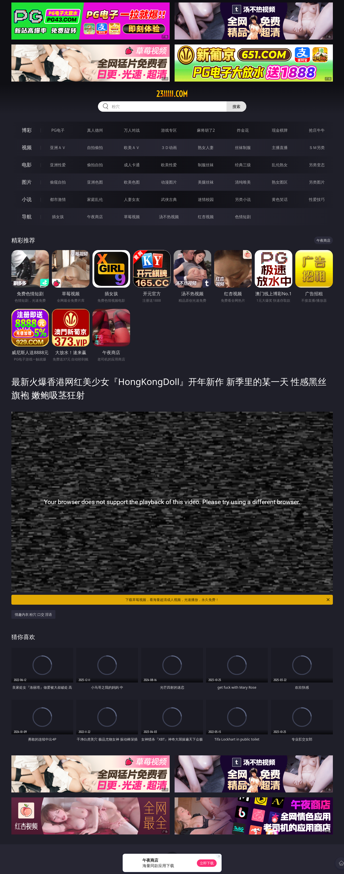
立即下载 (207, 863)
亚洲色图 (95, 182)
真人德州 (95, 130)
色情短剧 (243, 216)
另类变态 (317, 165)
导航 (27, 216)
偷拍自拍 (95, 165)
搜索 (236, 106)
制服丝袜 (206, 165)
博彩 (27, 130)
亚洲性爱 (58, 165)
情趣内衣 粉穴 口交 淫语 (33, 614)
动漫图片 (169, 182)
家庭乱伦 (95, 199)
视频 (27, 147)
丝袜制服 (243, 147)
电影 (27, 164)
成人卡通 (132, 165)
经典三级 (243, 165)
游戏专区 (169, 130)
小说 (27, 199)
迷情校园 (206, 199)
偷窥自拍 (58, 182)
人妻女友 (132, 199)
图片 (27, 182)
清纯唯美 (243, 182)
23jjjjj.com (172, 94)
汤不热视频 (169, 216)
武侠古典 (169, 199)
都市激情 (58, 199)
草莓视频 (132, 216)
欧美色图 (132, 182)
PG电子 (58, 130)
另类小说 (243, 199)
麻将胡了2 (206, 130)
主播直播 (280, 147)
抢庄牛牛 (317, 130)
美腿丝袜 (206, 182)
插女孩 (58, 216)
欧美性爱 (169, 165)
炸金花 (243, 130)
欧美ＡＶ (132, 147)
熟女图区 (280, 182)
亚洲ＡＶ (58, 147)
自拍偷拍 (95, 147)
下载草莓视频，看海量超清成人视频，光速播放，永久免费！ (227, 600)
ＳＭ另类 (317, 147)
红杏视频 (206, 216)
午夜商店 (95, 216)
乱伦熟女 (280, 165)
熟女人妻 (206, 147)
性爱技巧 (317, 199)
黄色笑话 (280, 199)
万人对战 (132, 130)
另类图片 (317, 182)
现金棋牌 (280, 130)
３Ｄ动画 (169, 147)
